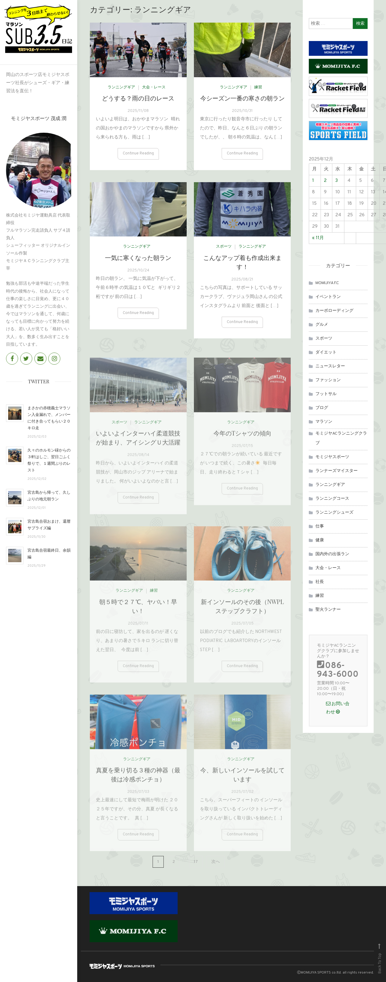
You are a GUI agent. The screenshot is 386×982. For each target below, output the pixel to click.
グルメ (321, 324)
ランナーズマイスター (336, 471)
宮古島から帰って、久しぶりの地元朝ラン (49, 495)
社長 (319, 581)
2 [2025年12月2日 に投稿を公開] (325, 181)
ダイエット (326, 352)
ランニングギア (121, 89)
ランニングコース (332, 498)
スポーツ (224, 249)
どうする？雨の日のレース (138, 101)
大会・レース (154, 89)
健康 (319, 540)
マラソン (323, 421)
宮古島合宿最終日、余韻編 (49, 553)
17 (196, 861)
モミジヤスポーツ (332, 457)
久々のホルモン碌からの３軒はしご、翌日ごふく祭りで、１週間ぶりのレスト (49, 459)
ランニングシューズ (334, 512)
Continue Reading (138, 156)
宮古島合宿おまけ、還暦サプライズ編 (49, 524)
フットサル (326, 394)
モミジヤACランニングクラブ (341, 438)
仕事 (319, 526)
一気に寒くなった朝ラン (138, 260)
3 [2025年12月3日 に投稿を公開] (336, 181)
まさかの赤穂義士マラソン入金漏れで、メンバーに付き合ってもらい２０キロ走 (49, 417)
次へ (215, 861)
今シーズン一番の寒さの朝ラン (242, 101)
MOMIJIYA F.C (327, 283)
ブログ (321, 407)
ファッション (328, 380)
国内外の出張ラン (332, 554)
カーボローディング (334, 310)
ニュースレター (330, 366)
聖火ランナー (328, 609)
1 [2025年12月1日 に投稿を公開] (313, 181)
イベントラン (328, 296)
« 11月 (318, 238)
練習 (258, 89)
